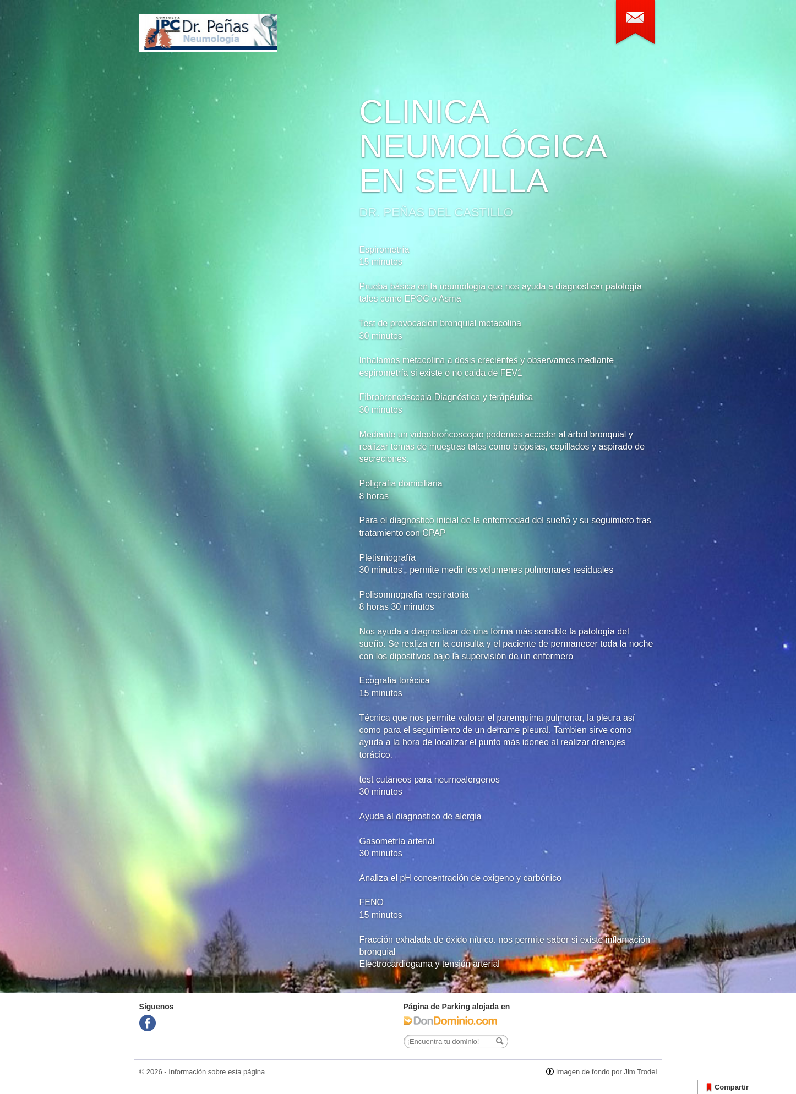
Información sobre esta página (216, 1072)
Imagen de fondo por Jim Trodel (606, 1072)
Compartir (727, 1087)
